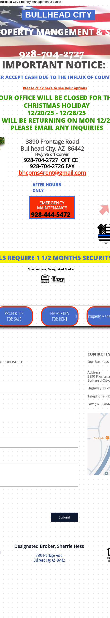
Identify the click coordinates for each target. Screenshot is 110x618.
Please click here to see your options (55, 88)
